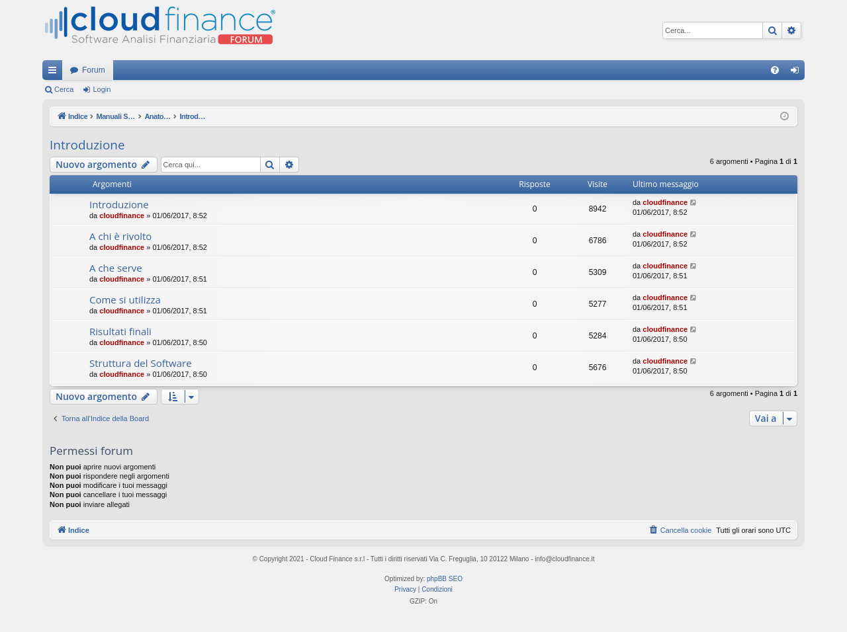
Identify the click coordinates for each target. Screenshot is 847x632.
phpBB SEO (445, 578)
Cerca (63, 89)
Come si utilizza (125, 299)
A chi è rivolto (120, 236)
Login (102, 89)
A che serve (115, 267)
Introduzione (87, 144)
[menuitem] (775, 70)
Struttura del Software (140, 363)
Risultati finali (120, 331)
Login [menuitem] (798, 72)
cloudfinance (121, 215)
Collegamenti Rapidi (55, 72)
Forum (93, 70)
